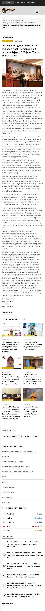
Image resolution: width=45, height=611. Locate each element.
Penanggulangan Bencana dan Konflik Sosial (17, 472)
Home (5, 20)
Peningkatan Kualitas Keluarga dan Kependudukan (19, 451)
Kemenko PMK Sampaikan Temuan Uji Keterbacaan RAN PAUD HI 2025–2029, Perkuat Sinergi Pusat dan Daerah (24, 585)
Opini (35, 436)
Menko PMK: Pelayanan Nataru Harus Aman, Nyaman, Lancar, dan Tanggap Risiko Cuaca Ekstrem (23, 566)
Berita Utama (8, 37)
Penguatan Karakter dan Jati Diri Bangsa (16, 467)
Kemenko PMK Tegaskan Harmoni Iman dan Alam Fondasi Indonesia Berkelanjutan (23, 595)
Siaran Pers (6, 502)
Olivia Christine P (7, 301)
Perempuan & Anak (15, 20)
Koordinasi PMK (7, 497)
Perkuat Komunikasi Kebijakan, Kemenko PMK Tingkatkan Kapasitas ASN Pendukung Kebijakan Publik (25, 555)
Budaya (4, 482)
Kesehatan (5, 457)
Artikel (6, 436)
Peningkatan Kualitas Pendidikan (13, 462)
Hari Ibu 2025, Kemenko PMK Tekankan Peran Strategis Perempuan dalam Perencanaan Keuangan (23, 544)
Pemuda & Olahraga (8, 487)
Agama (4, 477)
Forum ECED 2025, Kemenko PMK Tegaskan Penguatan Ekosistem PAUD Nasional (23, 576)
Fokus (27, 436)
